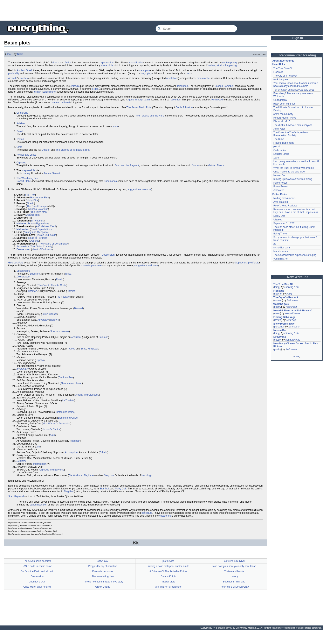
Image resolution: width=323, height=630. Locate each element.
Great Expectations (41, 229)
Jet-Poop (291, 320)
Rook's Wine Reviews (285, 205)
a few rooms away (283, 114)
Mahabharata (280, 251)
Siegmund (109, 475)
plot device (168, 561)
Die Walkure (75, 475)
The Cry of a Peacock (285, 75)
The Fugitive (63, 296)
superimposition (38, 504)
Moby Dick (120, 488)
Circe (19, 147)
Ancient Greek (25, 70)
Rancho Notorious (38, 209)
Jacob (72, 348)
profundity (13, 73)
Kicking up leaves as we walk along (292, 179)
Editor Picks (279, 194)
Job (38, 446)
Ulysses (277, 219)
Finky (289, 293)
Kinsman (32, 291)
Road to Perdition (37, 237)
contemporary (229, 62)
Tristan (20, 139)
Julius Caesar (49, 314)
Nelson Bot (279, 175)
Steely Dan (279, 215)
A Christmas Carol (46, 226)
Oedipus (34, 240)
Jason (195, 165)
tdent (20, 54)
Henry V (54, 319)
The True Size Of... (283, 68)
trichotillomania (281, 247)
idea (8, 54)
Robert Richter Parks (284, 117)
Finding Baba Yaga (283, 142)
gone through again (139, 99)
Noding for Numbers (284, 198)
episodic (75, 86)
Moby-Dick (32, 200)
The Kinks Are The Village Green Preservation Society (291, 134)
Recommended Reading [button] (297, 55)
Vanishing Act (280, 258)
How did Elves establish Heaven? (292, 310)
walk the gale (280, 79)
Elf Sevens (279, 336)
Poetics (24, 78)
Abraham (66, 383)
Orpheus (21, 162)
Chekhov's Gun (37, 581)
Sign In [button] (297, 38)
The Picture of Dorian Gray (53, 243)
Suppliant (35, 273)
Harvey (26, 173)
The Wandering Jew (27, 178)
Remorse (21, 461)
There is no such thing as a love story (102, 581)
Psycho (40, 360)
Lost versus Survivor (234, 561)
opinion (278, 300)
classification (136, 62)
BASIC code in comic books (37, 566)
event (277, 313)
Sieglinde (88, 475)
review (277, 320)
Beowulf (78, 308)
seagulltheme (292, 313)
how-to (278, 293)
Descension (23, 249)
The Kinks (278, 139)
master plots (168, 581)
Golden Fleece (216, 165)
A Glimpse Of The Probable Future (168, 571)
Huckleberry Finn (39, 197)
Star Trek (30, 194)
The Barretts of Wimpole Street (73, 149)
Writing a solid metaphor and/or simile (168, 566)
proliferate (253, 262)
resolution (175, 99)
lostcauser (292, 300)
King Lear (93, 348)
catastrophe (203, 78)
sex (189, 73)
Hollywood (217, 99)
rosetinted (291, 306)
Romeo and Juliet (26, 154)
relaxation (182, 86)
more (296, 356)
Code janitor (280, 150)
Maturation (22, 229)
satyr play (144, 70)
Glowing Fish (291, 287)
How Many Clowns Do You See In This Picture (295, 345)
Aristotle (12, 78)
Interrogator (39, 463)
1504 (276, 157)
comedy (234, 576)
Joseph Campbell (224, 86)
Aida (52, 435)
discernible (107, 65)
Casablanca (110, 181)
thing (277, 287)
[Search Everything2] (196, 28)
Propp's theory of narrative (102, 566)
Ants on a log (280, 201)
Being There (280, 233)
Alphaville (278, 190)
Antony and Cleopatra (36, 232)
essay (277, 339)
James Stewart (51, 173)
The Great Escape (37, 206)
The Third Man (39, 212)
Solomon (103, 337)
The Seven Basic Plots (138, 107)
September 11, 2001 (284, 223)
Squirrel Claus (281, 154)
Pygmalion (42, 223)
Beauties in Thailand (234, 581)
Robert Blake (23, 181)
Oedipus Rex (66, 377)
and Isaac (76, 383)
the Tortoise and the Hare (150, 115)
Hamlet (71, 291)
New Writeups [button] (297, 277)
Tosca (68, 273)
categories (165, 515)
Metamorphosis (25, 223)
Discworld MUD (281, 121)
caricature (147, 512)
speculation (107, 62)
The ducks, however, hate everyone (292, 125)
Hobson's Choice (51, 429)
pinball (277, 146)
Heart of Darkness (42, 249)
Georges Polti (15, 262)
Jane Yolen (279, 128)
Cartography (280, 100)
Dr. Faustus (37, 220)
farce (115, 126)
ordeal (95, 88)
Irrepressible (28, 170)
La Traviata (68, 400)
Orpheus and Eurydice (51, 469)
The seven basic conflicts (37, 561)
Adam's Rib (32, 214)
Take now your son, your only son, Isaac (234, 566)
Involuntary (22, 368)
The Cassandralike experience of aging (294, 255)
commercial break (60, 102)
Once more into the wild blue (289, 171)
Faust (19, 131)
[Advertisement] (161, 10)
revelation (171, 78)
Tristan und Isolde (46, 235)
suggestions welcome (139, 189)
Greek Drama (102, 586)
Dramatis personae (102, 571)
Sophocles (241, 262)
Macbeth (75, 440)
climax (37, 91)
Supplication (23, 270)
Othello (45, 149)
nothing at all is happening (222, 65)
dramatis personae (91, 265)
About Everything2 (283, 60)
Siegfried (69, 491)
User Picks (278, 64)
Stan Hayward (16, 496)
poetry (277, 306)
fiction (68, 62)
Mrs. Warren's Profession (56, 423)
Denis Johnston (184, 107)
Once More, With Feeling (37, 586)
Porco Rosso (280, 182)
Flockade (278, 72)
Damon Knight (168, 576)
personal (279, 326)
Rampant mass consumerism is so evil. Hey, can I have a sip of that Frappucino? (295, 211)
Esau (83, 348)
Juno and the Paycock (127, 165)
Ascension (22, 246)
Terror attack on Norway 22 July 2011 (293, 89)
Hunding (146, 475)
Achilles (20, 123)
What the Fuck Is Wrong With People (293, 168)
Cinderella (22, 112)
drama (56, 62)
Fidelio (30, 203)
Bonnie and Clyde (68, 417)
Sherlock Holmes (59, 331)
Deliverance (22, 276)
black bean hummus (284, 103)
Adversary (43, 319)
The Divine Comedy (41, 246)
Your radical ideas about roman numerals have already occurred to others (295, 84)
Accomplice (71, 452)
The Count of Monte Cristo (52, 285)
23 (274, 243)
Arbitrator (76, 337)
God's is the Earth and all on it (37, 571)
